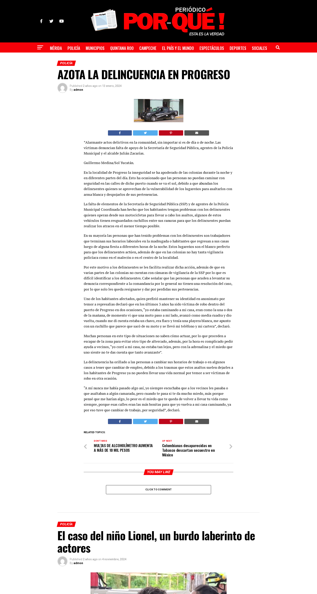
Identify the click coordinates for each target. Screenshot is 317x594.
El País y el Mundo (178, 48)
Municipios (95, 48)
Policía (74, 48)
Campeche (147, 48)
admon (78, 89)
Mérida (56, 48)
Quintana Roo (122, 48)
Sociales (259, 48)
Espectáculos (212, 48)
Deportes (238, 48)
